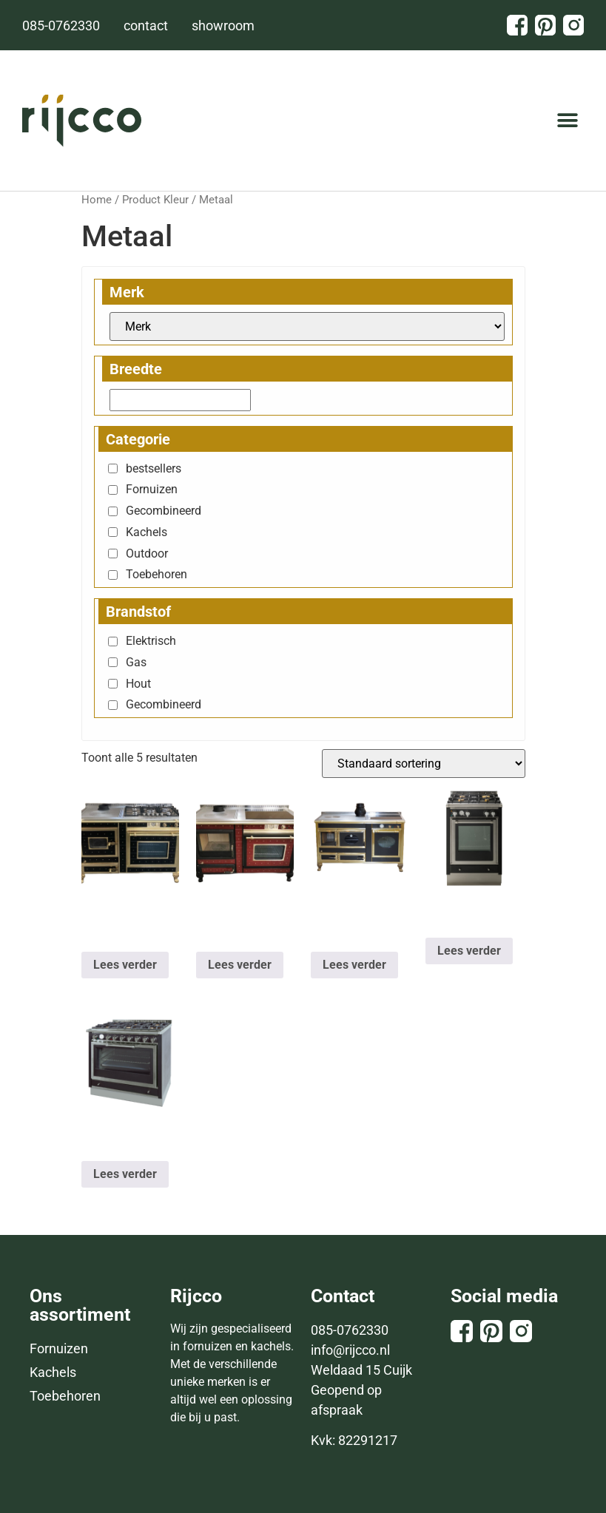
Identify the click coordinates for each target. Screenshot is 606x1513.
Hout (138, 684)
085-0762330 (349, 1330)
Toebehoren (156, 574)
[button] (567, 121)
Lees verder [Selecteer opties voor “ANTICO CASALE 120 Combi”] (125, 965)
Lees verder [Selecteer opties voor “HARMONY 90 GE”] (125, 1174)
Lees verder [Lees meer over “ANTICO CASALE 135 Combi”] (240, 965)
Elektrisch (151, 641)
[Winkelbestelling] (423, 763)
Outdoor (147, 553)
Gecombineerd (163, 511)
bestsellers (153, 468)
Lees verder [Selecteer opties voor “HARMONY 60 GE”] (469, 951)
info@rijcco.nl (350, 1350)
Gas (136, 662)
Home (96, 199)
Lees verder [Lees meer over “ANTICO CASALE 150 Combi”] (354, 965)
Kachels (146, 532)
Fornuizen (152, 489)
